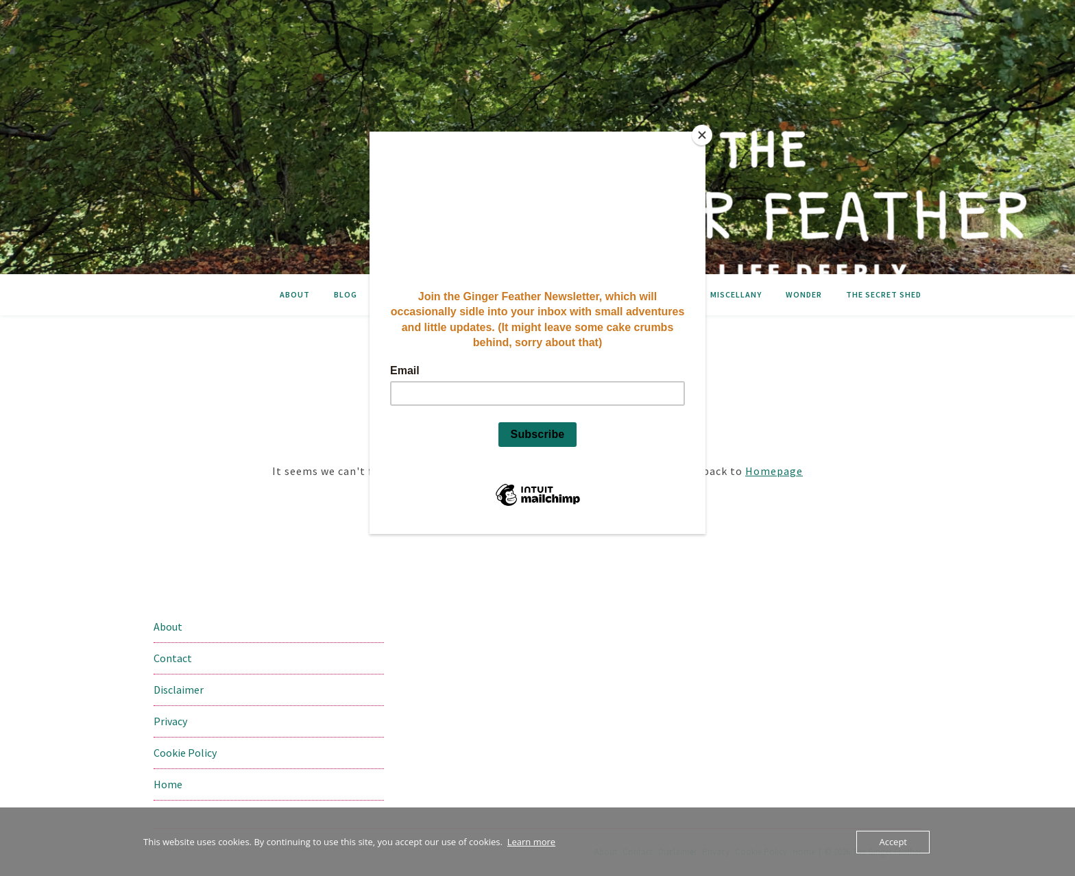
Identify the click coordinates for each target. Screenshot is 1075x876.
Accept (893, 842)
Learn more (531, 842)
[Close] (702, 135)
